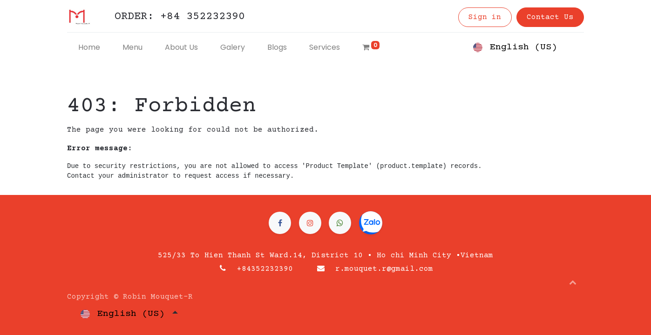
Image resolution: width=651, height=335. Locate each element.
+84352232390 (265, 269)
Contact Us (550, 17)
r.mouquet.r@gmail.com (384, 269)
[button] (573, 282)
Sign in (484, 17)
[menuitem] (89, 47)
